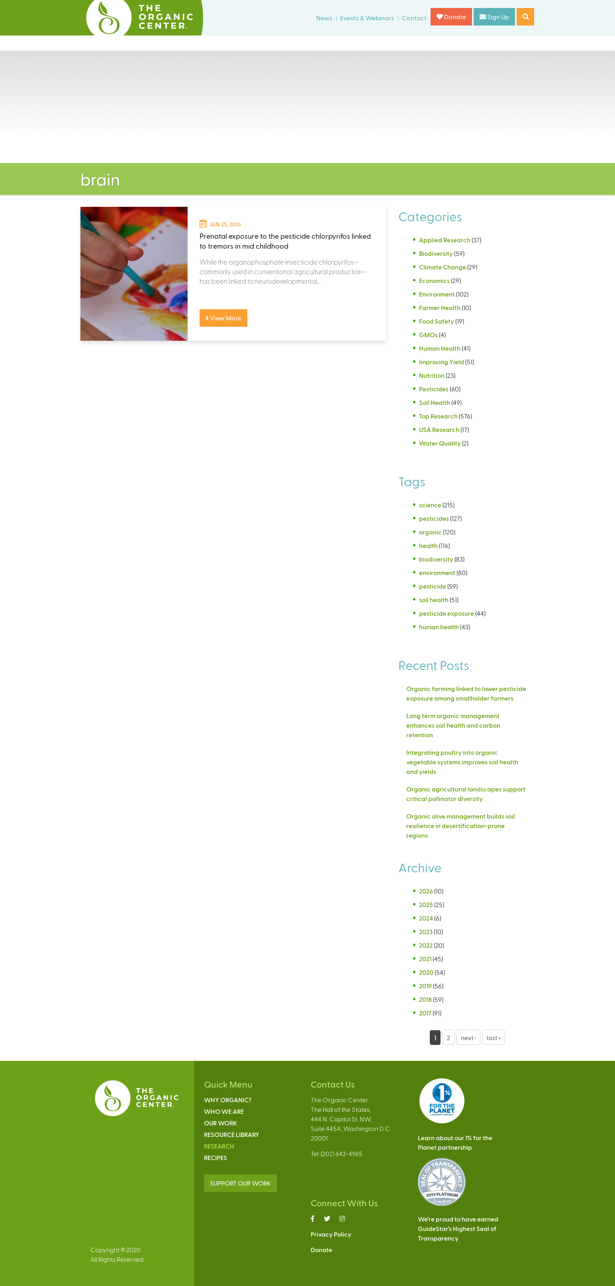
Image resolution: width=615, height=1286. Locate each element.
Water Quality (440, 443)
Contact (414, 18)
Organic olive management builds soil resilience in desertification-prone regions (460, 825)
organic (430, 532)
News (324, 18)
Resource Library (231, 1134)
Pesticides (434, 389)
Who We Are (224, 1111)
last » (494, 1037)
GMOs (428, 334)
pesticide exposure (446, 613)
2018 (425, 999)
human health (439, 626)
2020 (426, 972)
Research (219, 1146)
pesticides (434, 518)
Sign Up (494, 16)
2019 (425, 986)
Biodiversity (436, 253)
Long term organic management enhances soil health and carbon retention (453, 725)
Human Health (439, 348)
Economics (434, 280)
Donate (451, 16)
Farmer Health (439, 307)
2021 (425, 958)
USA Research (439, 429)
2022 (426, 945)
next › (468, 1037)
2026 (426, 891)
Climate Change (442, 267)
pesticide (432, 586)
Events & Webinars (367, 18)
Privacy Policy (331, 1234)
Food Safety (436, 321)
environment (437, 572)
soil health (434, 599)
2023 (426, 931)
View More (223, 318)
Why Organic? (227, 1099)
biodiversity (436, 559)
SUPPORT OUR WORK (240, 1183)
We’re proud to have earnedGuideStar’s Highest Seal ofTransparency (458, 1228)
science (430, 505)
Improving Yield (441, 361)
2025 (426, 904)
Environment (437, 294)
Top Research (438, 416)
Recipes (215, 1157)
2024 (426, 918)
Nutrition (432, 375)
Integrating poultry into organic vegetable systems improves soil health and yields (462, 761)
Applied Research (444, 239)
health (428, 545)
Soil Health (434, 402)
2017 (425, 1013)
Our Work (220, 1123)
